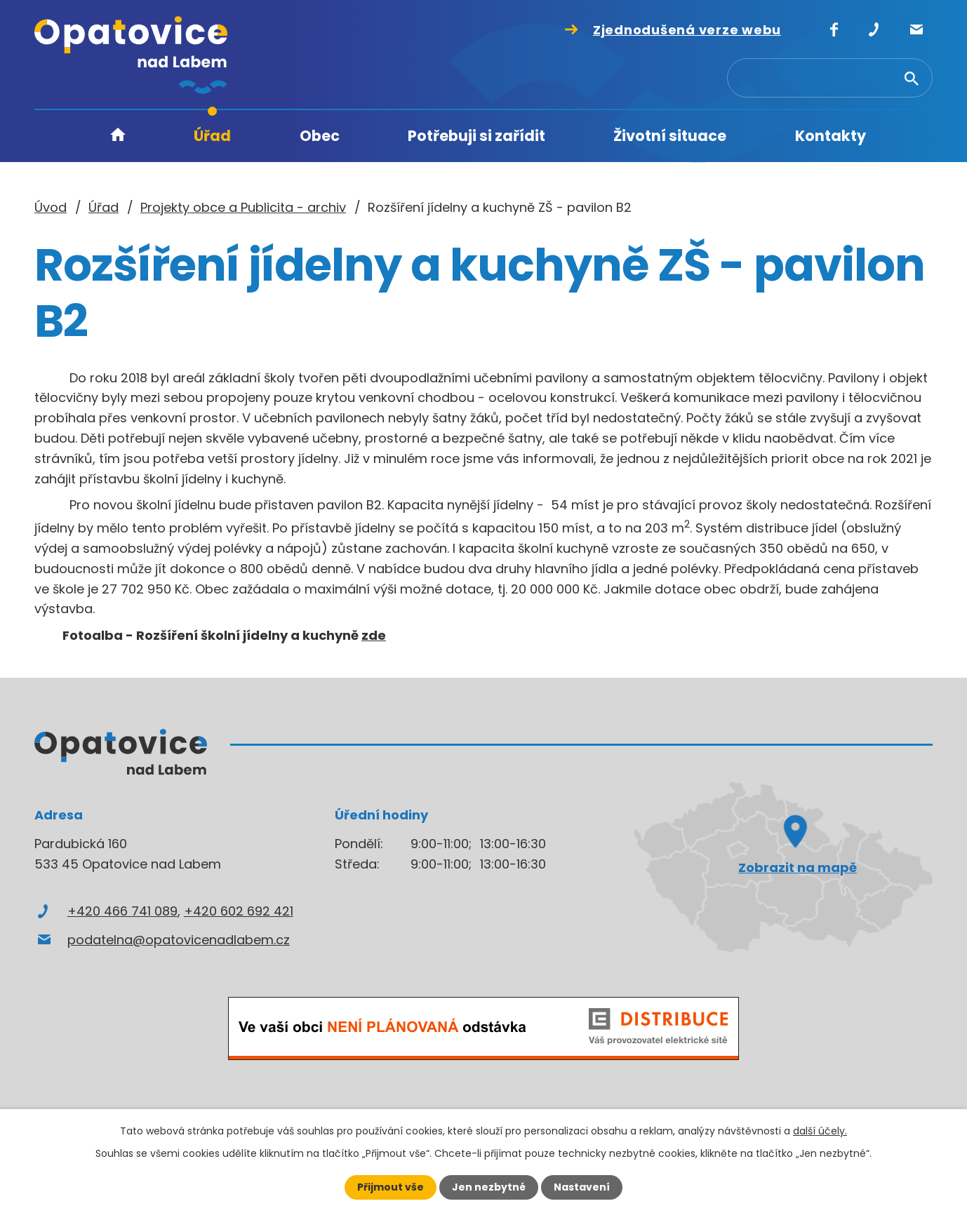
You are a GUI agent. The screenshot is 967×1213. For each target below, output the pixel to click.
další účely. (820, 1131)
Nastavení (582, 1187)
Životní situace (669, 136)
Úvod (118, 136)
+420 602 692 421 (238, 911)
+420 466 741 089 (122, 911)
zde (373, 635)
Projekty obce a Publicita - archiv (243, 207)
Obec (320, 136)
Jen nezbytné (489, 1187)
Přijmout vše (390, 1187)
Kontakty (830, 136)
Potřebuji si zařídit (476, 136)
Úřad (212, 136)
